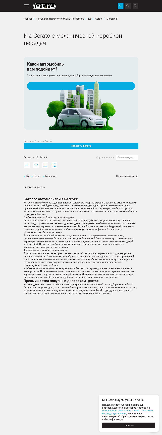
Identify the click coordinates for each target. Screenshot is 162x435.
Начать (81, 86)
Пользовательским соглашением (120, 410)
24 (41, 157)
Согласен (129, 425)
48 (45, 157)
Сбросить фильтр (127, 176)
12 (37, 157)
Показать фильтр (81, 145)
